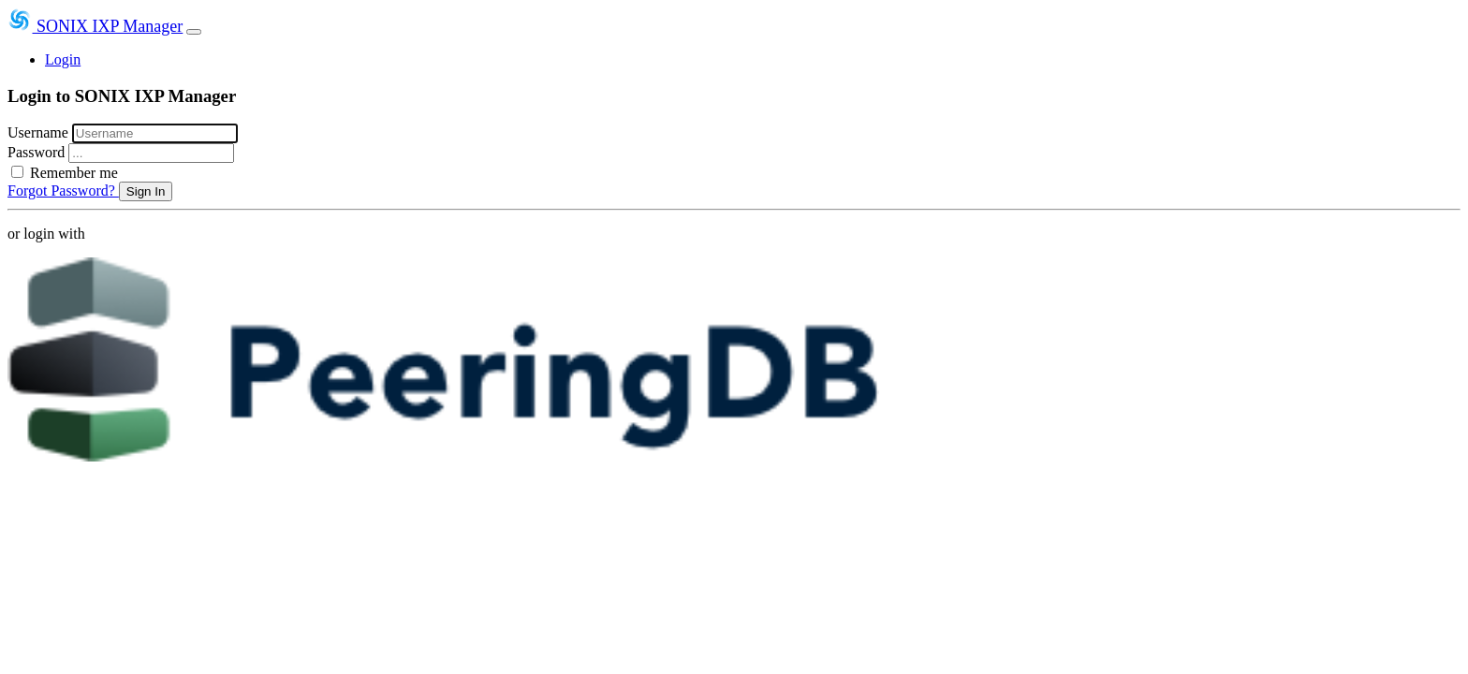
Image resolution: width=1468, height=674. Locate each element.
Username (39, 132)
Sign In (146, 191)
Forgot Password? (63, 190)
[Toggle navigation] (193, 32)
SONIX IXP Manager (95, 26)
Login (63, 59)
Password (37, 152)
